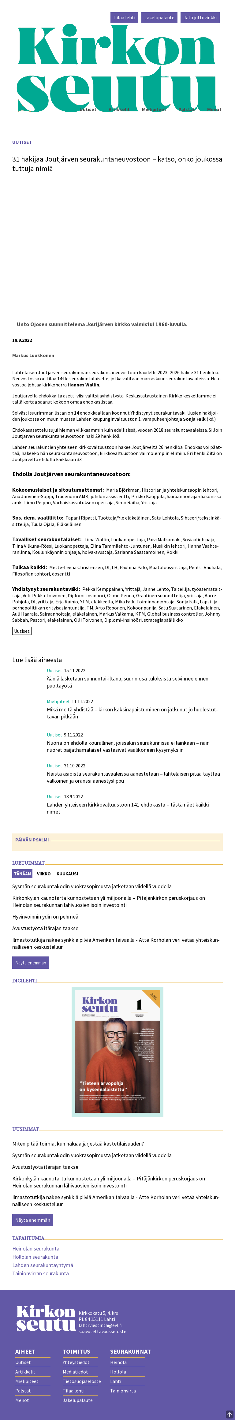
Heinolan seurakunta (35, 1248)
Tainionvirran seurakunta (40, 1273)
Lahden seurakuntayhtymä (42, 1265)
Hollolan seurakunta (35, 1256)
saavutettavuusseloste (102, 1331)
